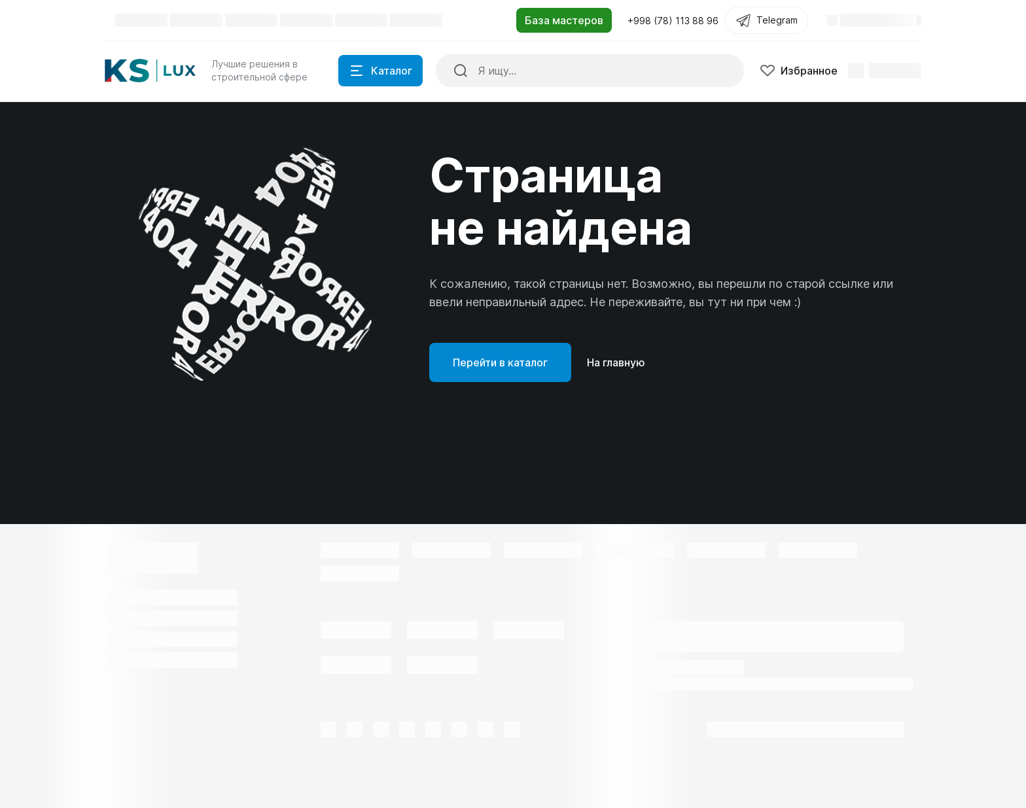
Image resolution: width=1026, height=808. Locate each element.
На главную (616, 362)
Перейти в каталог (500, 362)
